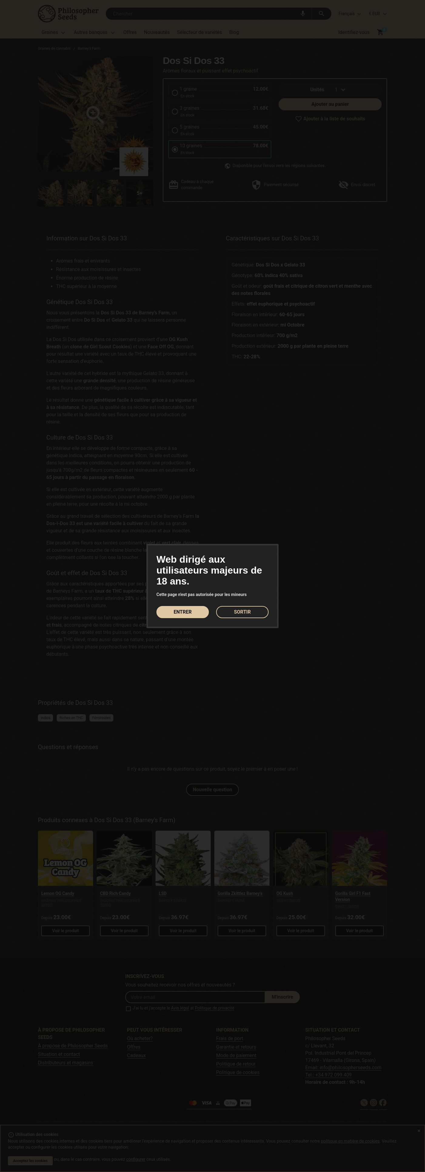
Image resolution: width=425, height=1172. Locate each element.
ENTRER (183, 612)
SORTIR (242, 612)
